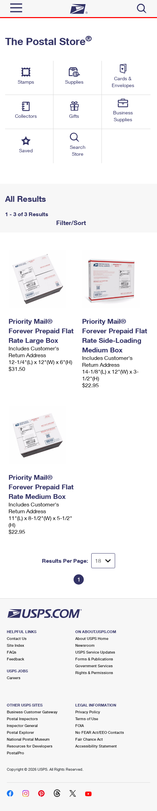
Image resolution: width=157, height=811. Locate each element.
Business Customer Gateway (32, 712)
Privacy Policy (87, 712)
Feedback (15, 659)
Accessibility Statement (96, 746)
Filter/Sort (70, 222)
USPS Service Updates (95, 652)
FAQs (11, 652)
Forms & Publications (94, 659)
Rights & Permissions (94, 672)
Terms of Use (86, 718)
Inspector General (22, 725)
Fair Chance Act (89, 739)
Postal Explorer (20, 732)
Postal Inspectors (22, 718)
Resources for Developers (29, 746)
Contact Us (17, 638)
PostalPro (15, 753)
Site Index (15, 645)
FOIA (79, 725)
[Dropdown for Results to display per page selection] (103, 560)
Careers (13, 677)
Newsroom (85, 645)
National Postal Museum (28, 739)
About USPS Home (91, 638)
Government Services (94, 665)
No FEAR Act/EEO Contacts (99, 732)
